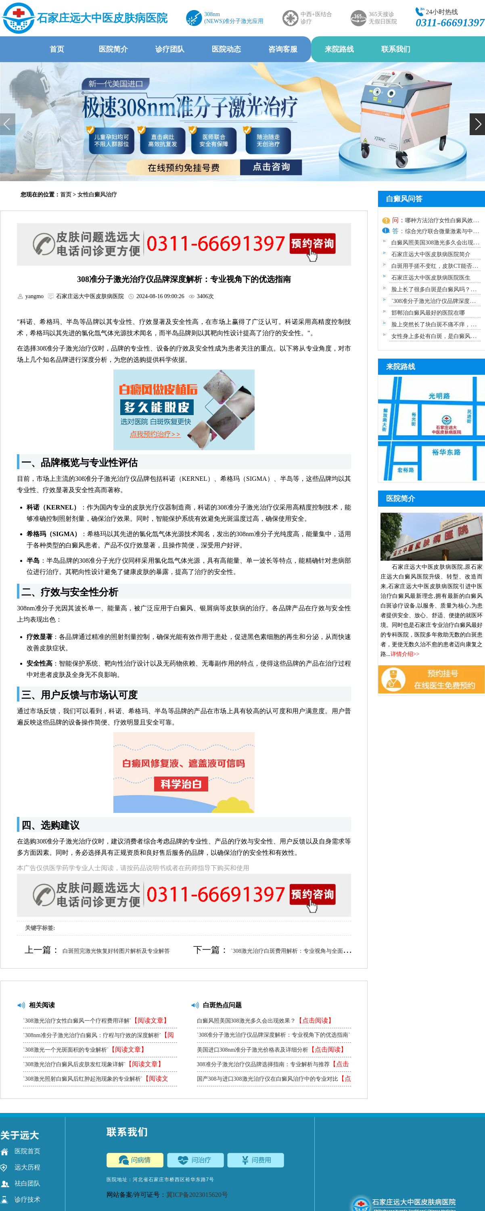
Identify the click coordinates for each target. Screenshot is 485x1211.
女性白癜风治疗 (97, 195)
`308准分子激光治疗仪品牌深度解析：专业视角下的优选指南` (273, 1037)
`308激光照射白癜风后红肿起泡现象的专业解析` (95, 1080)
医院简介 (113, 49)
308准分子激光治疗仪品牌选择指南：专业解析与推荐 (273, 1066)
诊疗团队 (169, 49)
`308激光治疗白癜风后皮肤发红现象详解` (93, 1064)
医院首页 (20, 1151)
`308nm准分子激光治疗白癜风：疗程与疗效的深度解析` (98, 1036)
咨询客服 (282, 49)
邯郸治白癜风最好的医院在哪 (428, 313)
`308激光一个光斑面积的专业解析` (85, 1049)
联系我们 (395, 49)
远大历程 (20, 1167)
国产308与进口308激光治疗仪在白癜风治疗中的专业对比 (274, 1080)
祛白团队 (20, 1184)
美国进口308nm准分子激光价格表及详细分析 (272, 1049)
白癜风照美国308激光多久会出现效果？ (265, 1020)
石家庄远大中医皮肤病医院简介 (430, 254)
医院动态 (226, 49)
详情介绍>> (405, 654)
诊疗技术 (20, 1200)
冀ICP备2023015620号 (197, 1194)
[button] (477, 124)
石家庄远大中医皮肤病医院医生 (430, 278)
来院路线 (339, 49)
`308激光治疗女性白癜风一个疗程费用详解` (96, 1020)
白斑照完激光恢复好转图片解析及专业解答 (116, 951)
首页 (57, 49)
